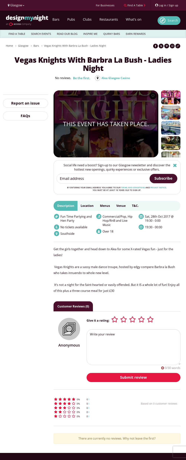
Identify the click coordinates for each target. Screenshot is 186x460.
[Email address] (103, 178)
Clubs (87, 19)
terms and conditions (133, 187)
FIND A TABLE (17, 34)
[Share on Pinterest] (166, 46)
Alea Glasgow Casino (115, 78)
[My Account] (166, 5)
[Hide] (175, 165)
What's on (133, 19)
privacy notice (158, 187)
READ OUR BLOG (67, 34)
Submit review (133, 377)
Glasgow (23, 45)
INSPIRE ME (90, 34)
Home (9, 45)
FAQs (25, 115)
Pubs (71, 19)
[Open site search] (169, 20)
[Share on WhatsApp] (172, 46)
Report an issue (25, 103)
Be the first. (80, 78)
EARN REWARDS (136, 34)
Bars (55, 19)
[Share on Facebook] (155, 46)
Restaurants (108, 19)
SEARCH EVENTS (41, 34)
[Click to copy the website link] (177, 46)
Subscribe (163, 178)
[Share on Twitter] (161, 46)
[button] (89, 399)
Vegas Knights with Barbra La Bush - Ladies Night (75, 45)
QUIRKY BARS (111, 34)
